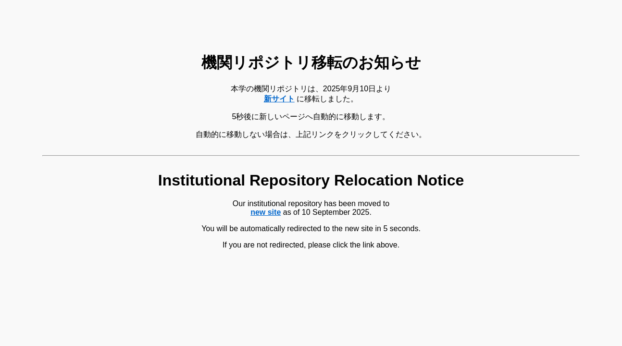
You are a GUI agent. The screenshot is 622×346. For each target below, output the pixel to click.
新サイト (279, 99)
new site (265, 212)
